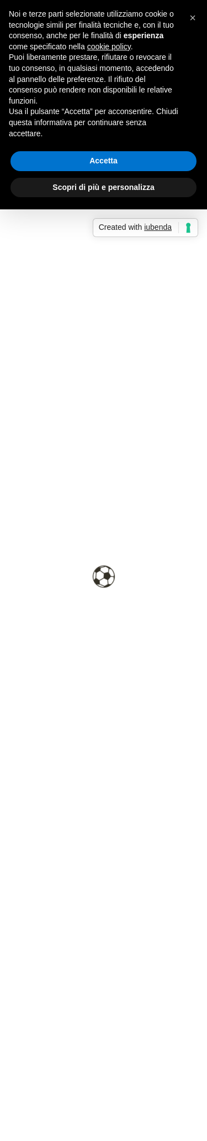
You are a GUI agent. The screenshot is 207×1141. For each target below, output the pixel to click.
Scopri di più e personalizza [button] (103, 187)
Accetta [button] (103, 160)
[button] (192, 18)
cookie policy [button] (109, 46)
